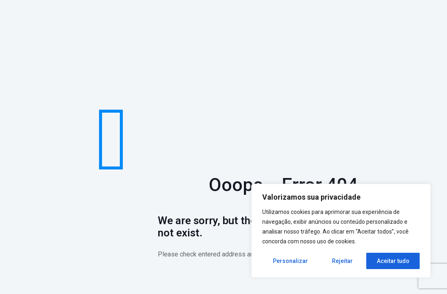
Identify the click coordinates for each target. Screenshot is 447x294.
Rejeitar (342, 261)
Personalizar (290, 261)
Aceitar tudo (393, 261)
